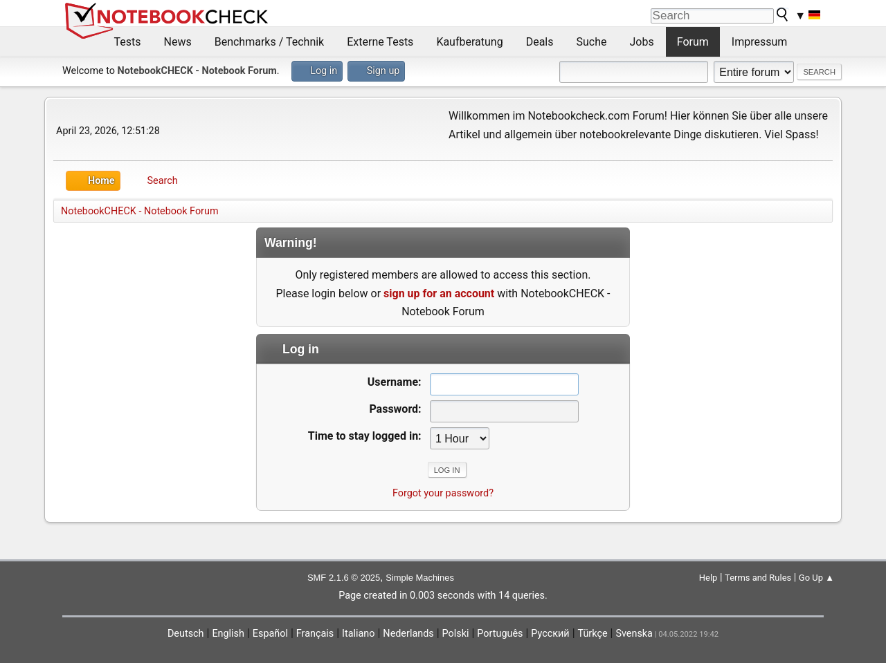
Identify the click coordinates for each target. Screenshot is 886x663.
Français (315, 633)
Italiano (358, 633)
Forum (693, 41)
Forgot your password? (443, 493)
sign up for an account (438, 293)
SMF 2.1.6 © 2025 (343, 577)
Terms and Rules (758, 577)
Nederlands (408, 633)
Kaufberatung (469, 41)
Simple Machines (420, 577)
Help (708, 577)
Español (270, 633)
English (228, 633)
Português (500, 633)
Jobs (642, 41)
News (178, 41)
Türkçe (593, 633)
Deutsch (186, 633)
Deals (540, 41)
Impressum (760, 41)
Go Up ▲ (816, 577)
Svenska (634, 633)
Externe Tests (380, 41)
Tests (127, 41)
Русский (550, 633)
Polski (455, 633)
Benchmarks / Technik (270, 41)
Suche (592, 41)
